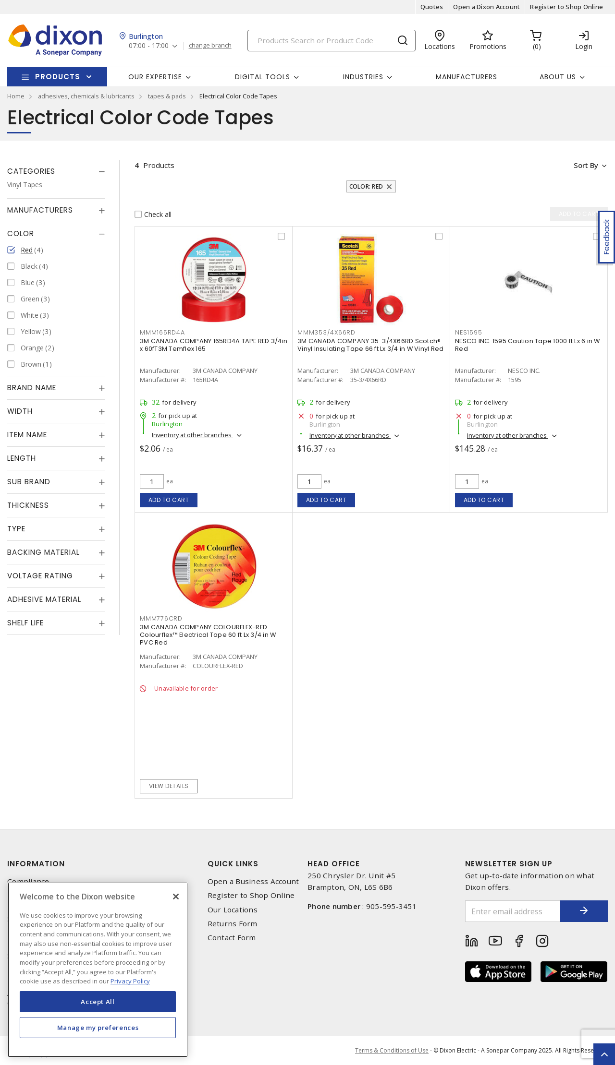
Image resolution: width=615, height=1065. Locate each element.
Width (20, 411)
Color (20, 233)
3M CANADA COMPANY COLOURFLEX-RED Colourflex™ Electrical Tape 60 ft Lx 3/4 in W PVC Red (208, 634)
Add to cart (168, 500)
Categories (31, 171)
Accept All (98, 1001)
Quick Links (233, 864)
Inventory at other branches (192, 435)
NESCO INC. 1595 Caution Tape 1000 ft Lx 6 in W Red (527, 345)
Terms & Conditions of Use (392, 1050)
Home (16, 96)
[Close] (175, 896)
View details (169, 786)
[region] (98, 969)
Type (16, 529)
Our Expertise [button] (155, 77)
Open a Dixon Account (486, 6)
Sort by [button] (585, 165)
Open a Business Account (253, 881)
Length (21, 458)
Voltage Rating (40, 576)
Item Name (27, 435)
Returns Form (233, 923)
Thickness (28, 505)
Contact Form (232, 937)
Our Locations (233, 909)
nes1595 (468, 332)
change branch (210, 45)
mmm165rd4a (162, 332)
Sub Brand (28, 482)
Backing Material (43, 552)
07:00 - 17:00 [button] (149, 46)
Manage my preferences (98, 1027)
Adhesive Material (44, 599)
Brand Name (31, 388)
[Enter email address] (513, 911)
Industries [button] (363, 77)
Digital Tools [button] (262, 77)
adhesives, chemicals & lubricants (86, 96)
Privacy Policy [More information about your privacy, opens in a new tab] (130, 981)
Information (36, 864)
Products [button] (57, 77)
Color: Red (366, 186)
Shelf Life (25, 623)
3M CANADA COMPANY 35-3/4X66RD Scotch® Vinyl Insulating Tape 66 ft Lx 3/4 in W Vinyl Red (370, 345)
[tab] (56, 171)
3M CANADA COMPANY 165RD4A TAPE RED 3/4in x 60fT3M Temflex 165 (213, 345)
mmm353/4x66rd (326, 332)
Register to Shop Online (566, 6)
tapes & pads (167, 96)
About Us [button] (558, 77)
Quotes (431, 6)
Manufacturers (466, 77)
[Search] (331, 40)
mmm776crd (161, 618)
